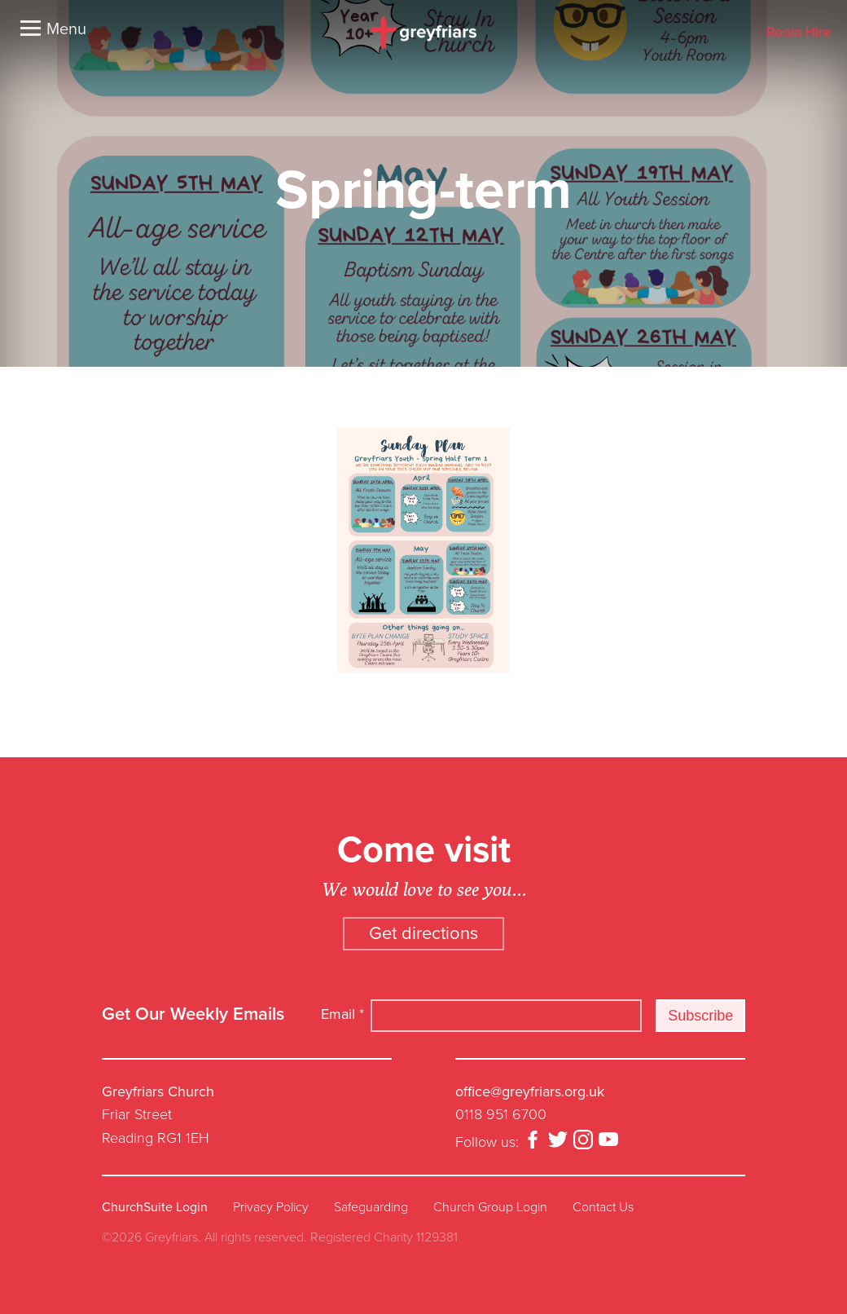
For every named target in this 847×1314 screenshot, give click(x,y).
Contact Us (603, 1207)
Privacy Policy (271, 1207)
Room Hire (798, 33)
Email (342, 1014)
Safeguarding (371, 1207)
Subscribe (700, 1016)
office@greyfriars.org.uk (529, 1091)
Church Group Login (490, 1207)
